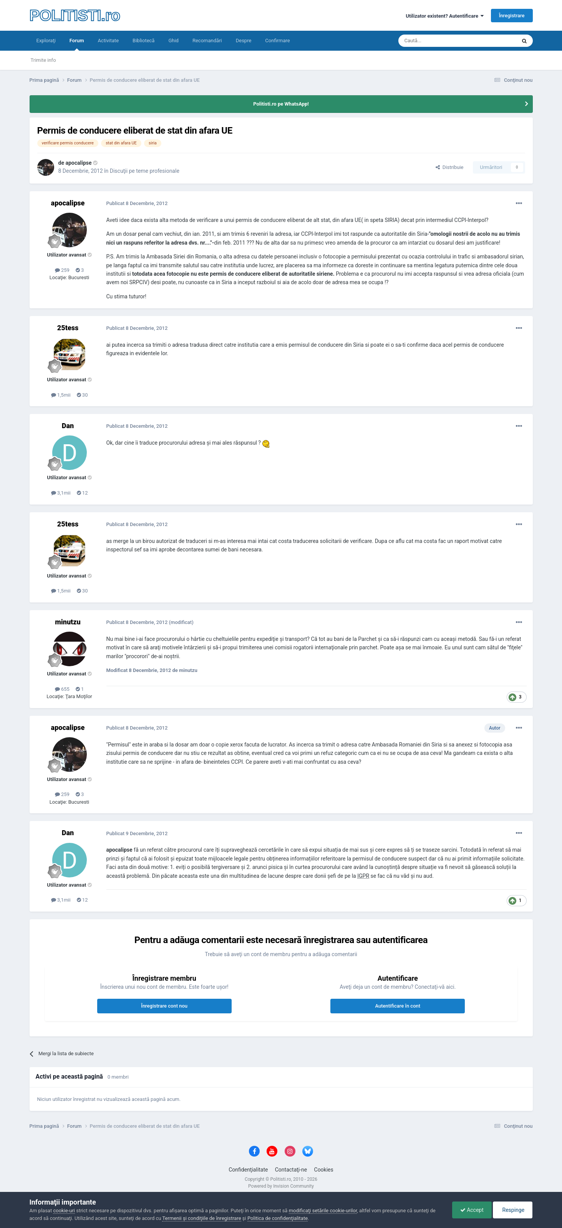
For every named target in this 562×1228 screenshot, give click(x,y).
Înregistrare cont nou (164, 1006)
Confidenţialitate (248, 1170)
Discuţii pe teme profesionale (144, 171)
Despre (244, 40)
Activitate (108, 40)
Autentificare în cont (397, 1006)
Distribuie (449, 167)
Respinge (512, 1210)
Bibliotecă (143, 40)
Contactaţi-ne (291, 1170)
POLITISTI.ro (75, 15)
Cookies (323, 1170)
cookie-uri (64, 1210)
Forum (77, 44)
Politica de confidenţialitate (277, 1218)
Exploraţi (46, 40)
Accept (472, 1210)
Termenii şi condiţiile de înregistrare (201, 1218)
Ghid (173, 40)
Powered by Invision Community (281, 1186)
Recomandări (207, 40)
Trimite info (43, 60)
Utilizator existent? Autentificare (445, 16)
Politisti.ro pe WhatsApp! (281, 104)
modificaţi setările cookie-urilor (323, 1210)
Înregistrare (512, 15)
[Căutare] (435, 41)
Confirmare (277, 40)
